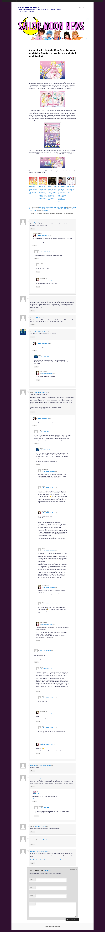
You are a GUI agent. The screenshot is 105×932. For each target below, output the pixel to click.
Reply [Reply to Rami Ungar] (32, 228)
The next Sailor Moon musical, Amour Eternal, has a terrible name (70, 189)
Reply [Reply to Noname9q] (32, 786)
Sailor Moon (37, 208)
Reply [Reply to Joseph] (32, 337)
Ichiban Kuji (31, 208)
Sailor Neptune (54, 208)
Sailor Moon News (29, 0)
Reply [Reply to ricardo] (34, 801)
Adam (35, 210)
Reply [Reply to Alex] (32, 832)
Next (85, 43)
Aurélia (48, 870)
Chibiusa (73, 207)
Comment (32, 903)
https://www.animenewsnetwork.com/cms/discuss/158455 (45, 798)
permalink (45, 210)
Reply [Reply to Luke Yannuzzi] (32, 771)
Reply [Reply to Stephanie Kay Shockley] (32, 844)
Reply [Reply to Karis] (36, 258)
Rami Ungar (33, 222)
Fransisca (32, 851)
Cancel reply (73, 869)
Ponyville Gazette (20, 0)
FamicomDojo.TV (12, 0)
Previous (80, 43)
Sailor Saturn (67, 208)
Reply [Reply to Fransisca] (32, 863)
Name (32, 880)
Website (32, 895)
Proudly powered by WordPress (52, 926)
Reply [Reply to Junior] (32, 324)
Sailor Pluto (61, 208)
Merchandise (42, 207)
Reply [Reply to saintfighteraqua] (34, 245)
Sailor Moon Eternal (45, 208)
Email (32, 888)
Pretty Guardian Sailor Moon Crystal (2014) (56, 207)
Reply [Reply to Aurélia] (38, 272)
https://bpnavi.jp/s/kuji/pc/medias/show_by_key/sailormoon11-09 (45, 859)
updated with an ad (51, 82)
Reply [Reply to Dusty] (36, 662)
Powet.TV (5, 0)
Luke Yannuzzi (33, 765)
